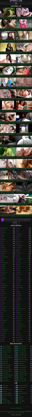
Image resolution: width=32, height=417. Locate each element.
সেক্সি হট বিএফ (21, 363)
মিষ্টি (3, 260)
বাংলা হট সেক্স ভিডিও (22, 355)
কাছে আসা (20, 280)
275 (14, 222)
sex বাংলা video (21, 401)
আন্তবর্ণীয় (4, 278)
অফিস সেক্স (20, 318)
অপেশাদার (20, 274)
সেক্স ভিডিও (20, 391)
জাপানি (3, 268)
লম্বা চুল (19, 293)
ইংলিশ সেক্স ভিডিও (21, 387)
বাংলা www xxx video (6, 393)
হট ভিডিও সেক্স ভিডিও (6, 369)
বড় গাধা (19, 335)
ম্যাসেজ (19, 310)
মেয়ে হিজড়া (20, 324)
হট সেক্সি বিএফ (5, 379)
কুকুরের (3, 236)
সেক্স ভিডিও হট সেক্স (22, 361)
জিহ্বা (3, 339)
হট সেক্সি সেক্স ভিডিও (22, 379)
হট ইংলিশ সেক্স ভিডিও (6, 365)
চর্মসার (19, 278)
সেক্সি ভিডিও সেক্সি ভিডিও (7, 403)
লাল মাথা (4, 283)
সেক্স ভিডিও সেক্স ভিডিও (23, 385)
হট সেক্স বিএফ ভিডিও (22, 371)
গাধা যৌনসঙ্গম (5, 285)
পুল (18, 331)
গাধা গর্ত (3, 328)
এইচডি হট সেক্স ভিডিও (6, 348)
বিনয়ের (19, 262)
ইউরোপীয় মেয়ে (5, 228)
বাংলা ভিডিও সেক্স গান (6, 352)
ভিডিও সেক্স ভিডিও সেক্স (7, 389)
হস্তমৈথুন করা (4, 251)
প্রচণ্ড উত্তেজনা (5, 330)
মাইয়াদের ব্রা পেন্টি (21, 326)
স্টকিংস (3, 255)
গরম (3, 259)
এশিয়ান (3, 253)
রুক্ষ (3, 316)
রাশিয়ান (3, 308)
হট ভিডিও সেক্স (16, 1)
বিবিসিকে (4, 287)
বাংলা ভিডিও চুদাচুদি (6, 401)
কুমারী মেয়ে (20, 241)
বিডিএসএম (4, 293)
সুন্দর (3, 245)
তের (19, 239)
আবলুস (19, 333)
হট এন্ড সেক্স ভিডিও (22, 365)
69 (2, 312)
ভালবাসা (19, 320)
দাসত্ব (19, 301)
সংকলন (19, 253)
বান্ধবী (19, 270)
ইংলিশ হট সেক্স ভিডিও (22, 346)
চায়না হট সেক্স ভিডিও (22, 348)
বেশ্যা (3, 276)
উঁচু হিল (19, 312)
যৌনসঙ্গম (20, 299)
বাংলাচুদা (19, 403)
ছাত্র (3, 305)
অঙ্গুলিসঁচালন (5, 257)
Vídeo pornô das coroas (10, 411)
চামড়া (19, 264)
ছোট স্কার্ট (19, 337)
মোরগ (19, 291)
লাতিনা (19, 297)
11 (29, 219)
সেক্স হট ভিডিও (5, 363)
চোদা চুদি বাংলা (21, 397)
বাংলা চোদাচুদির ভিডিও (22, 393)
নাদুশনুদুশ (3, 333)
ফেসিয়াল (4, 270)
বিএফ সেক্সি (4, 391)
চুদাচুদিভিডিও (4, 399)
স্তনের (19, 303)
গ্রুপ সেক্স (4, 299)
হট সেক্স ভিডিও (5, 373)
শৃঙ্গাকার (19, 266)
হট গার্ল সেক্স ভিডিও (6, 367)
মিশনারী (3, 239)
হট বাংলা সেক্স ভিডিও (22, 367)
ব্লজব (19, 228)
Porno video (21, 412)
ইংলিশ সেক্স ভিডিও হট (6, 346)
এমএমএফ (4, 306)
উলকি (19, 272)
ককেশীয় (3, 274)
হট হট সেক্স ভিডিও (5, 380)
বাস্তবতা (3, 291)
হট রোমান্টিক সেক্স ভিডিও (7, 371)
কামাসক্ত (19, 247)
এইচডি (3, 247)
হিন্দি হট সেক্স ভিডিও (22, 380)
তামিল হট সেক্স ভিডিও (6, 350)
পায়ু (2, 318)
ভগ (18, 232)
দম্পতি (19, 282)
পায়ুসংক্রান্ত (20, 259)
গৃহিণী (3, 301)
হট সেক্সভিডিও (21, 377)
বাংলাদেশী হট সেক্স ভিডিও (7, 357)
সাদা (19, 237)
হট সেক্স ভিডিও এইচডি (22, 373)
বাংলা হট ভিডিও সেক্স (22, 354)
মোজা (3, 335)
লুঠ (2, 243)
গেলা (3, 314)
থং (18, 289)
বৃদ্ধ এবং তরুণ (20, 341)
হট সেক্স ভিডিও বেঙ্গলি (6, 377)
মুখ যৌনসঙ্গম (4, 320)
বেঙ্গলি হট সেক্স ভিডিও (22, 357)
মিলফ (19, 243)
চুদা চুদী (19, 395)
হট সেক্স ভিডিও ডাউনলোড (7, 375)
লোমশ (19, 268)
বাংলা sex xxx (5, 385)
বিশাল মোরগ (4, 272)
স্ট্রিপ (19, 251)
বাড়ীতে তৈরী (20, 287)
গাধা (19, 230)
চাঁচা (2, 237)
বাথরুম (3, 322)
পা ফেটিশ (4, 331)
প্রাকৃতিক (3, 264)
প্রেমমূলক (20, 316)
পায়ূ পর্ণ (3, 397)
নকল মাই (19, 314)
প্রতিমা (19, 330)
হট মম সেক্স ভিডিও (21, 369)
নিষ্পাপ (3, 241)
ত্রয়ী (18, 255)
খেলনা (19, 257)
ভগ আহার (4, 310)
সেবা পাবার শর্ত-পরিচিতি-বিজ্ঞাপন (16, 408)
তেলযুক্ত (3, 303)
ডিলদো (3, 289)
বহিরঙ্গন (3, 266)
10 (26, 219)
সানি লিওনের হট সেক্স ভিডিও (23, 359)
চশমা (3, 295)
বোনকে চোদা (20, 399)
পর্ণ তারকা (4, 249)
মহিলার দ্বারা (20, 245)
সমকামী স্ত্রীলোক (5, 262)
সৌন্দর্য (19, 249)
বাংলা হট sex (4, 354)
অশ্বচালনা (20, 234)
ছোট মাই (19, 236)
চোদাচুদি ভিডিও (5, 387)
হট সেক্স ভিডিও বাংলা (22, 375)
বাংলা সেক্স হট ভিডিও (22, 352)
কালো (19, 283)
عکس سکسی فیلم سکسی (14, 412)
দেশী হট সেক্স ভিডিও (22, 350)
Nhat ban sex (23, 411)
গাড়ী (3, 324)
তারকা (3, 280)
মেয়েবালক (20, 328)
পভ (18, 276)
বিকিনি (19, 305)
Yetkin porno (3, 411)
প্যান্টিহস (3, 337)
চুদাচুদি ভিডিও (20, 389)
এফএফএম (4, 297)
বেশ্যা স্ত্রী (19, 295)
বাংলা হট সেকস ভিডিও (6, 355)
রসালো (19, 322)
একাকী (19, 260)
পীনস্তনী (3, 230)
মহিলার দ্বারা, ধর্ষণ (21, 308)
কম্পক (19, 306)
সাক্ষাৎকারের (20, 339)
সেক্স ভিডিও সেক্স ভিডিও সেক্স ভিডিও (7, 395)
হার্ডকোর (3, 232)
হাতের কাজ (20, 285)
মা (2, 282)
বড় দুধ (3, 234)
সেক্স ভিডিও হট (5, 361)
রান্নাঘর (3, 341)
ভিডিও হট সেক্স (5, 359)
